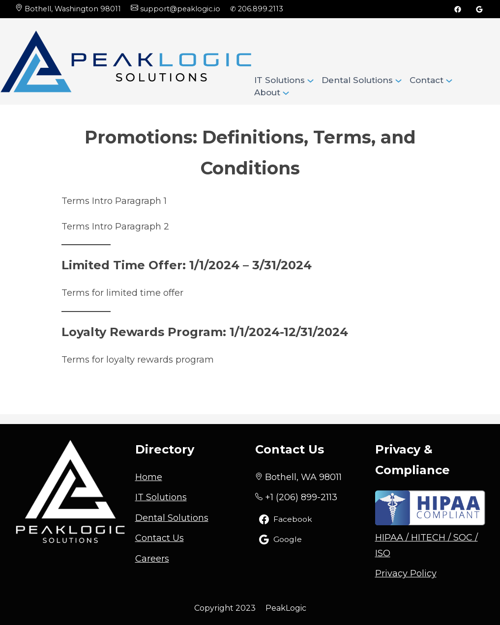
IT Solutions (161, 497)
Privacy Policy (406, 573)
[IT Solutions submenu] (310, 80)
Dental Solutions (171, 517)
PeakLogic (285, 608)
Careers (152, 558)
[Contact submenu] (449, 80)
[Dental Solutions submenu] (398, 80)
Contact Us (159, 538)
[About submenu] (286, 92)
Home (148, 477)
